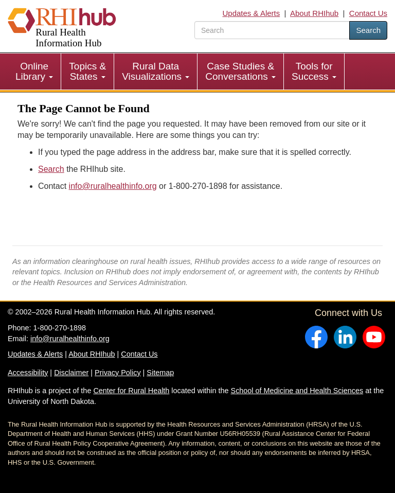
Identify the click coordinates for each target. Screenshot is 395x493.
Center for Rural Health (131, 390)
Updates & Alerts (251, 13)
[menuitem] (34, 72)
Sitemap (160, 372)
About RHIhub (314, 13)
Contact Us (368, 13)
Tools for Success (314, 71)
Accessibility (28, 372)
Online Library (34, 71)
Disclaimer (71, 372)
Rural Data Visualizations (155, 71)
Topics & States (87, 71)
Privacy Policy (118, 372)
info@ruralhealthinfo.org (113, 186)
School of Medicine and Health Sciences (297, 390)
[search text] (272, 30)
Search (368, 30)
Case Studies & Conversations (240, 71)
